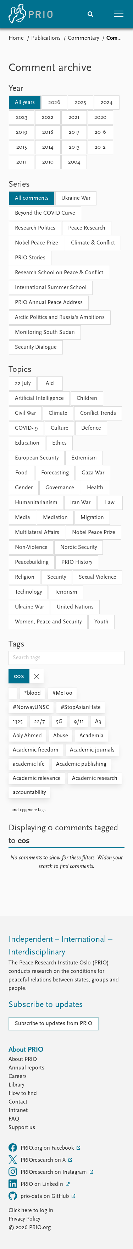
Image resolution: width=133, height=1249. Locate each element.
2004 (74, 162)
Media (22, 518)
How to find (23, 1093)
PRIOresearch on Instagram (48, 1171)
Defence (91, 428)
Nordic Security (78, 547)
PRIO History (76, 562)
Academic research (94, 778)
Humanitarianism (36, 503)
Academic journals (92, 750)
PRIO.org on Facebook (42, 1147)
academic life (29, 764)
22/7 (39, 722)
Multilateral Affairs (37, 532)
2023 (21, 117)
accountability (29, 793)
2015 (21, 147)
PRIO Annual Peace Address (49, 303)
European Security (37, 458)
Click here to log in (31, 1211)
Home (16, 38)
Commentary (83, 38)
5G (59, 722)
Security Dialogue (36, 347)
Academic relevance (37, 778)
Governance (59, 488)
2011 (21, 162)
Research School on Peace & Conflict (59, 273)
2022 (48, 117)
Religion (24, 577)
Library (16, 1085)
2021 (73, 117)
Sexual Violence (97, 577)
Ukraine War (75, 198)
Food (21, 473)
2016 (100, 132)
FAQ (14, 1119)
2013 (74, 147)
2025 (80, 102)
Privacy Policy (24, 1219)
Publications (46, 38)
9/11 (79, 722)
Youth (101, 622)
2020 (100, 117)
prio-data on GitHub (39, 1196)
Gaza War (93, 473)
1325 (18, 722)
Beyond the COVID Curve (45, 213)
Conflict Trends (98, 413)
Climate (58, 413)
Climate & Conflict (93, 243)
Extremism (84, 458)
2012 (100, 147)
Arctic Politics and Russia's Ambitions (60, 317)
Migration (92, 518)
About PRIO (23, 1059)
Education (27, 443)
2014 (47, 147)
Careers (18, 1076)
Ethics (59, 443)
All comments (32, 198)
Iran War (80, 503)
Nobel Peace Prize (36, 243)
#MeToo (62, 693)
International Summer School (51, 288)
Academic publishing (81, 764)
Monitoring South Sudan (45, 332)
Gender (24, 488)
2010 (48, 162)
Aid (50, 383)
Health (95, 488)
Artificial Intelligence (39, 398)
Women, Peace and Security (48, 622)
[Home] (30, 14)
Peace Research (86, 228)
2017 (74, 132)
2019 (21, 132)
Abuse (60, 736)
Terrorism (66, 592)
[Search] (90, 14)
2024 (106, 102)
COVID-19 (26, 428)
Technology (28, 592)
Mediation (55, 518)
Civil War (25, 413)
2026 (54, 102)
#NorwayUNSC (31, 707)
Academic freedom (36, 750)
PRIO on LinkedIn (37, 1183)
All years (25, 102)
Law (110, 503)
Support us (22, 1127)
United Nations (75, 607)
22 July (23, 383)
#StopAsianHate (81, 707)
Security (56, 577)
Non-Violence (31, 547)
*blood (32, 693)
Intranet (18, 1110)
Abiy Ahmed (27, 736)
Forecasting (55, 473)
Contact (18, 1102)
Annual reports (26, 1068)
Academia (91, 736)
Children (87, 398)
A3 (98, 722)
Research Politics (35, 228)
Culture (59, 428)
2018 (47, 132)
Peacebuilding (32, 562)
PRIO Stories (30, 258)
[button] (119, 14)
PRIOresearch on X (38, 1159)
